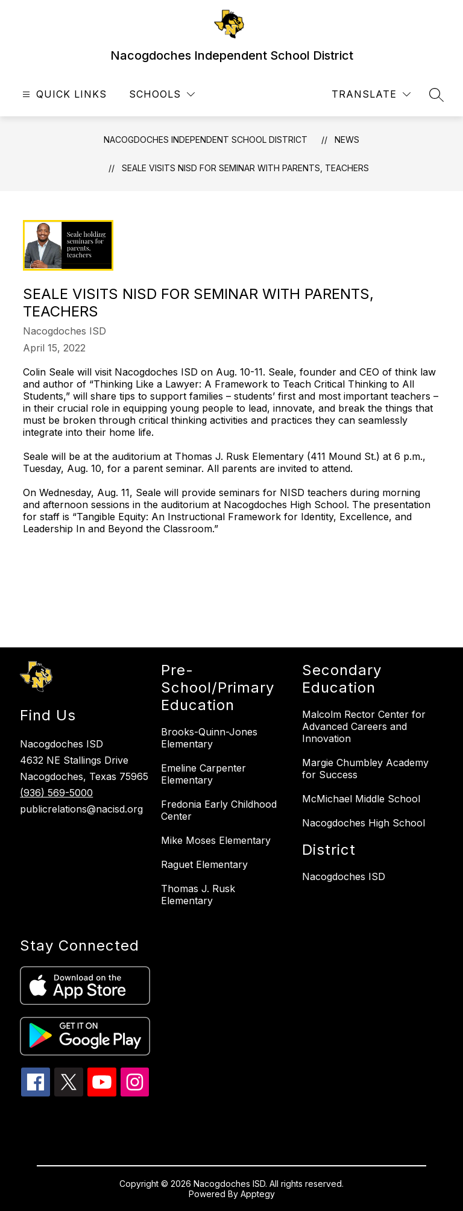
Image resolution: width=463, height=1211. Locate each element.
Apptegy (258, 1194)
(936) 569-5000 (56, 793)
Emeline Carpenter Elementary (203, 774)
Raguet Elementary (204, 864)
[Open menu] (63, 94)
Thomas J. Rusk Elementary (198, 894)
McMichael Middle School (361, 799)
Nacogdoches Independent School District (205, 139)
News (347, 139)
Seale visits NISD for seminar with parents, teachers (245, 168)
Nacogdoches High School (363, 823)
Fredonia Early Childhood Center (219, 810)
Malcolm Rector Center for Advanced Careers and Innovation (364, 726)
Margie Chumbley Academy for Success (365, 768)
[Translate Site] (371, 94)
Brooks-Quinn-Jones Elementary (209, 738)
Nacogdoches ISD (343, 876)
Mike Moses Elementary (216, 840)
